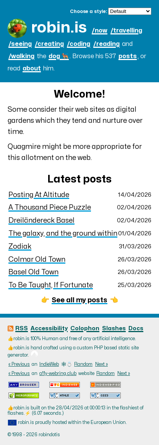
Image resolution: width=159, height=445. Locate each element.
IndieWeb (49, 364)
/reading (106, 44)
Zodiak (19, 246)
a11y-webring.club (57, 373)
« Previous (19, 364)
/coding (78, 44)
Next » (101, 364)
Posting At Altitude (38, 195)
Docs (135, 328)
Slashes (114, 328)
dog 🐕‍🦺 (59, 56)
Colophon (84, 328)
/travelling (126, 31)
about (32, 68)
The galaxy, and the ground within (62, 233)
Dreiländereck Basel (41, 220)
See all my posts (79, 300)
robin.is (59, 27)
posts (127, 56)
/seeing (20, 44)
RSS (21, 328)
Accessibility (49, 328)
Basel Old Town (33, 272)
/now (99, 31)
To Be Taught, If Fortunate (50, 285)
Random (83, 364)
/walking (21, 56)
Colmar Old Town (36, 259)
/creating (49, 44)
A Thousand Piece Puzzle (49, 207)
